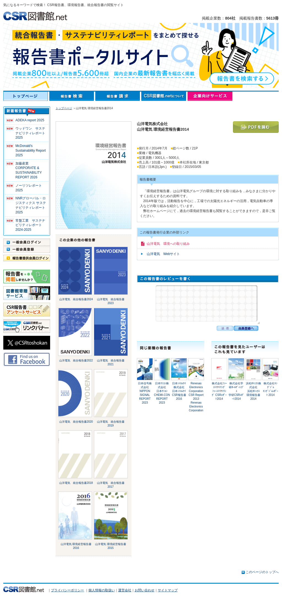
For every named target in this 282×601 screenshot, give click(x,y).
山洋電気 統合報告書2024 (76, 299)
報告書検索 (72, 96)
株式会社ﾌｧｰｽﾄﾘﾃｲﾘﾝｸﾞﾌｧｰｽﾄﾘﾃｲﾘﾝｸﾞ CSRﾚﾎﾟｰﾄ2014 (219, 391)
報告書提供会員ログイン (26, 258)
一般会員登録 (26, 249)
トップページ (26, 96)
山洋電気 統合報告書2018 (76, 482)
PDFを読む (256, 127)
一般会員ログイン (26, 242)
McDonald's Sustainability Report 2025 (30, 150)
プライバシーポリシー (67, 590)
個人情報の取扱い (101, 590)
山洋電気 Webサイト (163, 254)
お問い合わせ (144, 590)
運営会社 (124, 590)
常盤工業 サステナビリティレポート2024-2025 (30, 225)
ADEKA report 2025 (29, 120)
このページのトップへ (262, 572)
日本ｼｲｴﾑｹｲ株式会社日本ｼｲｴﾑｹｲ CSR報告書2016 (179, 391)
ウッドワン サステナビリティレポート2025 (30, 133)
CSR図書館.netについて (164, 96)
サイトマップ (168, 590)
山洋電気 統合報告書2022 (76, 360)
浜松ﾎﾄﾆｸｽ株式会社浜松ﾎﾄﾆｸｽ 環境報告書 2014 (254, 391)
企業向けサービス (210, 96)
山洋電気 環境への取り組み (168, 244)
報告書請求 (118, 96)
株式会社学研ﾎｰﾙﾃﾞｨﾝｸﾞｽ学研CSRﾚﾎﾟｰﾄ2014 (236, 391)
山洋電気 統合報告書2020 (76, 421)
